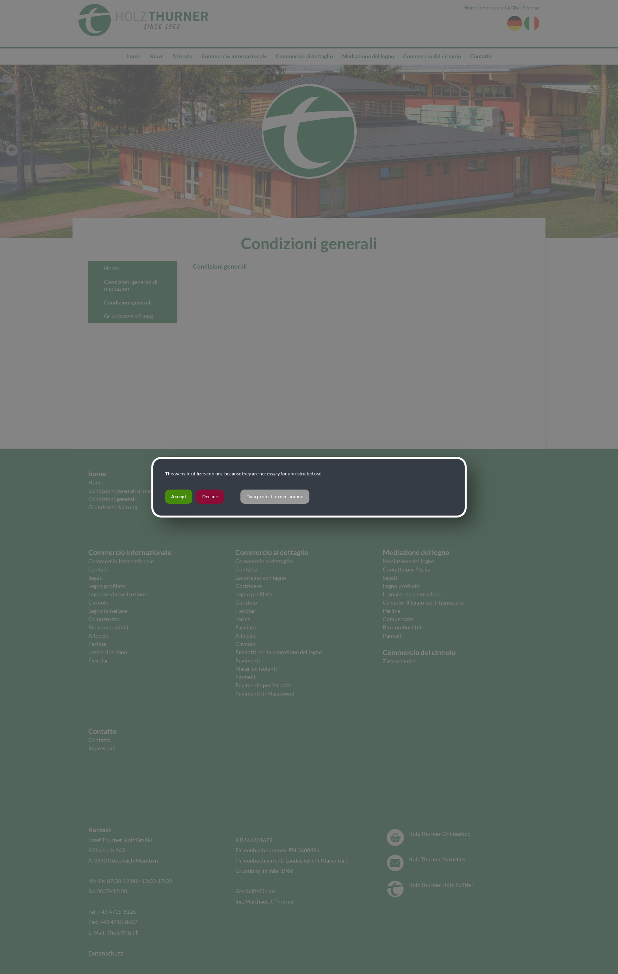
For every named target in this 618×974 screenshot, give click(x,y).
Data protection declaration (274, 496)
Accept (178, 496)
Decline (210, 496)
